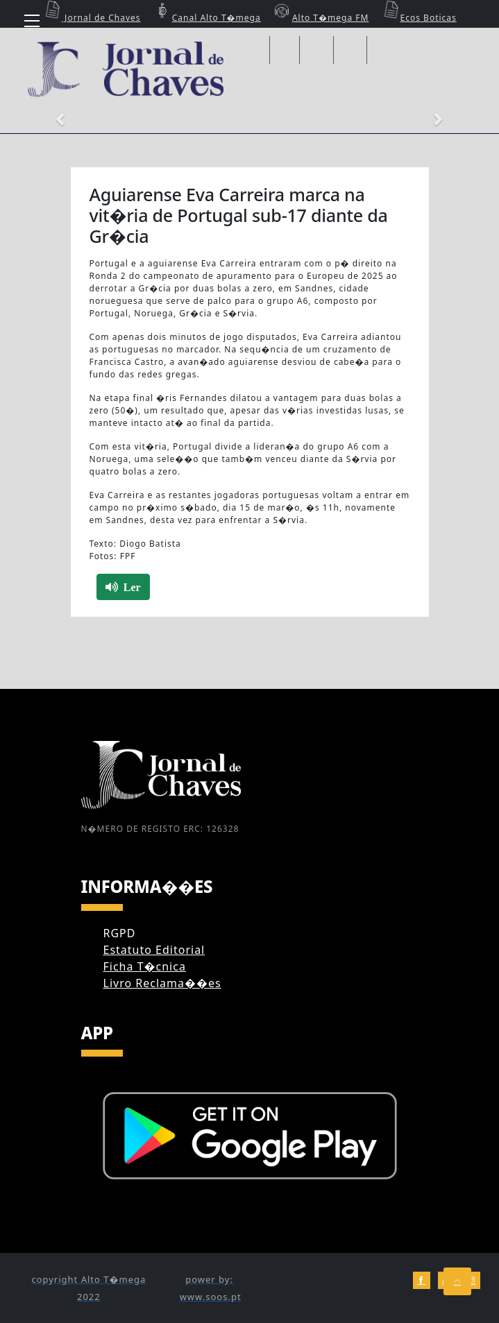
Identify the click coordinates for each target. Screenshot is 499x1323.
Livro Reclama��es (162, 983)
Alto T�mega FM (320, 18)
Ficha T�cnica (144, 966)
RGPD (119, 933)
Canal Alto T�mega (206, 18)
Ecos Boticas (418, 18)
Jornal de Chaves (91, 18)
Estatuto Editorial (154, 949)
